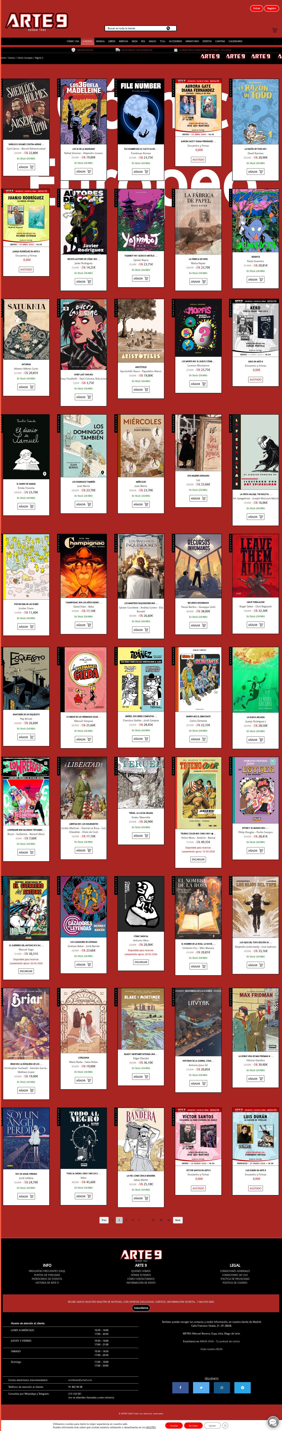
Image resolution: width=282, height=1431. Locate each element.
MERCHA (123, 36)
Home (3, 52)
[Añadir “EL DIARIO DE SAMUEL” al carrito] (26, 501)
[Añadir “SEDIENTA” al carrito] (255, 274)
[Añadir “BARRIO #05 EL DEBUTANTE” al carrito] (198, 733)
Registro (271, 8)
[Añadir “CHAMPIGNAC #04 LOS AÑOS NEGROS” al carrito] (83, 619)
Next (177, 1215)
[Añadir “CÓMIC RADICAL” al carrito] (141, 957)
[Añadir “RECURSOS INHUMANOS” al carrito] (198, 620)
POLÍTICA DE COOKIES (235, 1277)
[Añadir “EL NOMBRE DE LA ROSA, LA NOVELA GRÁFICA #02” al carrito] (198, 961)
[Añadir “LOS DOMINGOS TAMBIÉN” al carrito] (83, 499)
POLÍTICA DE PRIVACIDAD (235, 1274)
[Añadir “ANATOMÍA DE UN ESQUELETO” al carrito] (26, 731)
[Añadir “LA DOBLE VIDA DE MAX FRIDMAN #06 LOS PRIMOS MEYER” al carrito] (255, 1073)
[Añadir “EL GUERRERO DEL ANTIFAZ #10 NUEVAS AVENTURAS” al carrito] (26, 966)
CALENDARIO (235, 36)
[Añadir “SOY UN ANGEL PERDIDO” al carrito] (26, 1191)
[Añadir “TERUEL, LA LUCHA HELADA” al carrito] (141, 830)
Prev (104, 1215)
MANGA (100, 36)
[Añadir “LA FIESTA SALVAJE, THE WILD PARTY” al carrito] (255, 511)
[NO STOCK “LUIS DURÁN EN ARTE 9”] (255, 1183)
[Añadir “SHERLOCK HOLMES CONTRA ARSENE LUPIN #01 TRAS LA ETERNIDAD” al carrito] (26, 161)
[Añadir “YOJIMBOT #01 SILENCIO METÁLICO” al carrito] (141, 273)
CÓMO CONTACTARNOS (141, 1274)
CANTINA (220, 36)
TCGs (162, 36)
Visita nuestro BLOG (211, 1344)
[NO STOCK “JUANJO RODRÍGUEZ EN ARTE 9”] (26, 264)
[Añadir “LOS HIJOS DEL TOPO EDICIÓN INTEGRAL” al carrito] (255, 960)
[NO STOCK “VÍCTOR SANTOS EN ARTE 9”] (198, 1183)
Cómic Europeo (25, 52)
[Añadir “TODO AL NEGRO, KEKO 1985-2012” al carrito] (83, 1190)
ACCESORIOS (175, 36)
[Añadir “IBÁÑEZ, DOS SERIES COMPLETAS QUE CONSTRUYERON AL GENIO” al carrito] (141, 733)
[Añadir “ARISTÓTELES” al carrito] (141, 384)
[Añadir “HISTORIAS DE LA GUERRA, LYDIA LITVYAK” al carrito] (198, 1078)
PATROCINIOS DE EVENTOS (47, 1274)
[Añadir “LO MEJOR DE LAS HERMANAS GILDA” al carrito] (83, 734)
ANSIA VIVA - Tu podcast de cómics (220, 1336)
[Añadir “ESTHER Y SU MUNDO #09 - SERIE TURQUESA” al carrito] (255, 845)
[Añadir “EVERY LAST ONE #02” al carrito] (83, 391)
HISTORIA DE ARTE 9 (47, 1277)
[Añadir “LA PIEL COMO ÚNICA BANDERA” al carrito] (141, 1193)
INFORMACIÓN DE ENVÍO (141, 1277)
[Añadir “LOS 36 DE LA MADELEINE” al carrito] (83, 166)
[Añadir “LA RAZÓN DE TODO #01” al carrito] (255, 166)
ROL (143, 36)
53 (153, 1215)
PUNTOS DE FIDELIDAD (47, 1270)
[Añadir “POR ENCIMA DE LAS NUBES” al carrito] (26, 621)
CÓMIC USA (73, 36)
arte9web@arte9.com (80, 1375)
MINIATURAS (192, 36)
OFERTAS (207, 36)
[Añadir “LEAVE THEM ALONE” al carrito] (255, 619)
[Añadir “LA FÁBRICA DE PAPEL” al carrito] (198, 276)
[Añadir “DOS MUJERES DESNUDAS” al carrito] (198, 493)
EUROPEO (87, 36)
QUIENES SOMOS (141, 1266)
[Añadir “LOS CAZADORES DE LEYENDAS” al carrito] (83, 959)
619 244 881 (75, 1388)
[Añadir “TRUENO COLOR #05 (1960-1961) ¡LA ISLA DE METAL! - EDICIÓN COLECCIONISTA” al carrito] (198, 854)
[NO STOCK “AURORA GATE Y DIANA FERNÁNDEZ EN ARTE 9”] (198, 154)
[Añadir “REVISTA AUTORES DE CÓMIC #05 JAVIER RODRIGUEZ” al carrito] (83, 276)
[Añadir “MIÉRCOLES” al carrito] (141, 499)
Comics (11, 52)
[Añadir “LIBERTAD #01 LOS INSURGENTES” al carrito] (83, 845)
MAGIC (152, 36)
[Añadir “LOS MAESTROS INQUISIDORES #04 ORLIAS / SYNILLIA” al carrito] (141, 624)
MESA (134, 36)
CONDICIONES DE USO (235, 1270)
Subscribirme (141, 1303)
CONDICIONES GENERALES (235, 1266)
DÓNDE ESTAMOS (141, 1270)
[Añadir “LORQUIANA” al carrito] (83, 1075)
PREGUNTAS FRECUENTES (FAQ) (47, 1266)
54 (161, 1215)
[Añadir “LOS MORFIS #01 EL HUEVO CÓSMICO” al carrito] (198, 378)
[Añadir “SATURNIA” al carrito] (26, 381)
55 (168, 1215)
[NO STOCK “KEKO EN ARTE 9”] (255, 374)
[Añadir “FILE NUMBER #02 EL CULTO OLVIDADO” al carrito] (141, 166)
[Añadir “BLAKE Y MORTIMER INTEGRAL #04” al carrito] (141, 1071)
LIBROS (111, 36)
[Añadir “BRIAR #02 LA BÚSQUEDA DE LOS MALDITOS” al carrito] (26, 1085)
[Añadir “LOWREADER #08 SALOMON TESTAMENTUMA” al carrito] (26, 847)
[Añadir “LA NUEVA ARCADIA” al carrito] (255, 734)
